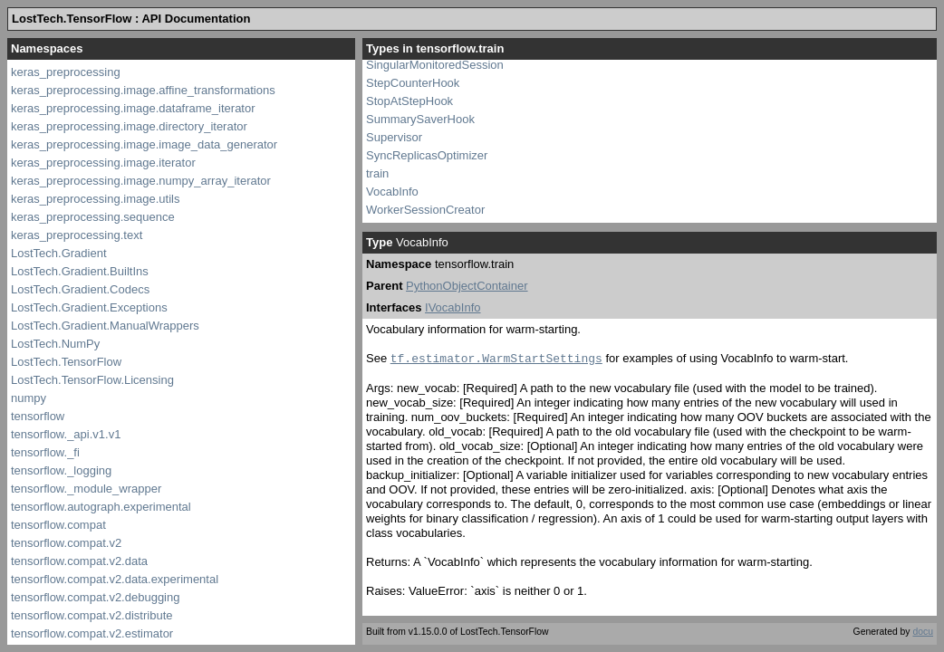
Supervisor (394, 137)
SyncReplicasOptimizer (426, 155)
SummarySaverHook (420, 119)
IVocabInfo (452, 307)
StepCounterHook (412, 83)
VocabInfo (392, 191)
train (377, 173)
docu (922, 632)
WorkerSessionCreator (425, 209)
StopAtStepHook (409, 101)
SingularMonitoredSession (435, 65)
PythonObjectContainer (466, 285)
